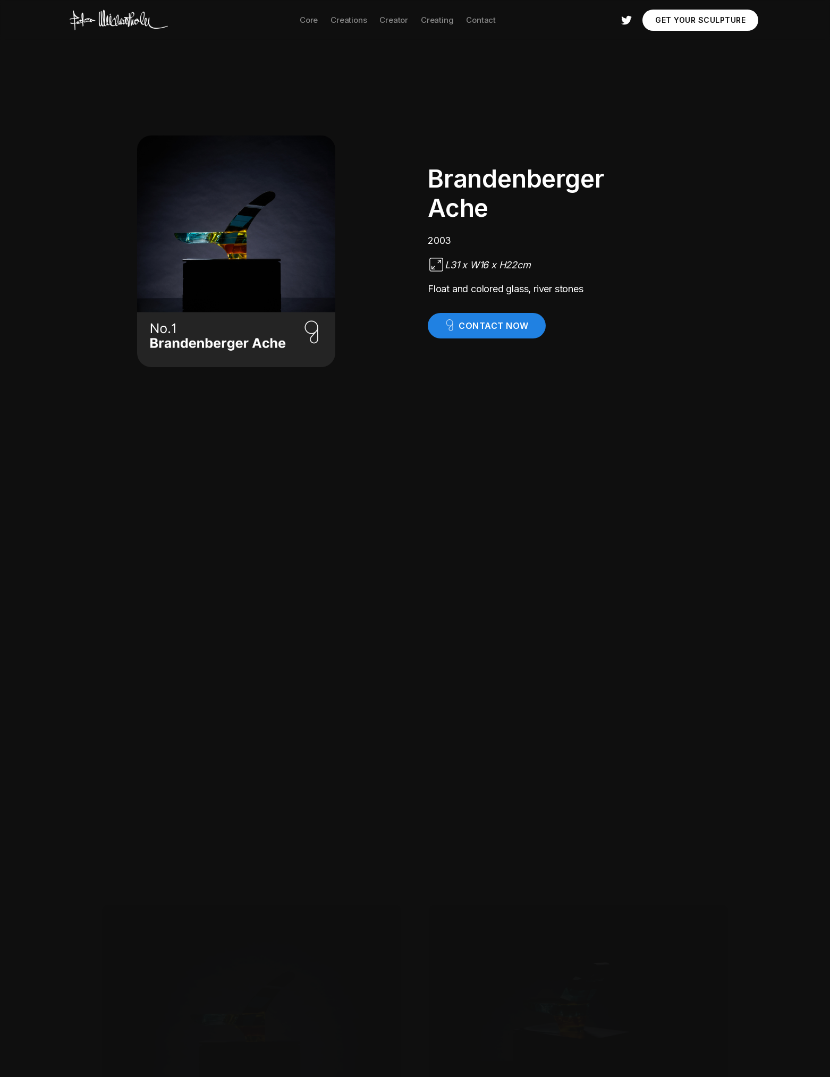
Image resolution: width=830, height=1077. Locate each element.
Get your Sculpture (700, 19)
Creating (437, 20)
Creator (393, 20)
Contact (481, 20)
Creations (349, 20)
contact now (494, 325)
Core (309, 20)
